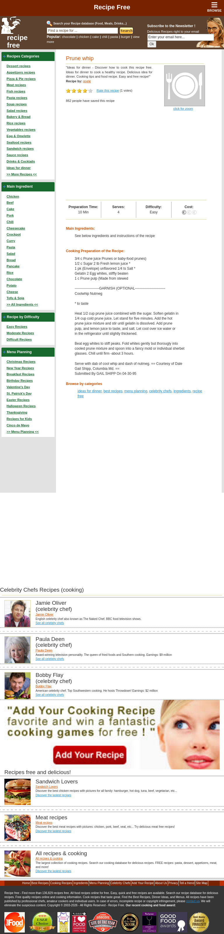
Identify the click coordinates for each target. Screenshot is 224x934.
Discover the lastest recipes (53, 795)
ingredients (182, 391)
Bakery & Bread (19, 117)
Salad (11, 253)
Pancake (13, 266)
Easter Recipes (18, 400)
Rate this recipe (108, 90)
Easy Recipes (17, 326)
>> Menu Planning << (23, 431)
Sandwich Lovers (47, 786)
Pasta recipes (17, 98)
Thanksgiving (17, 412)
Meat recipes (16, 85)
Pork (10, 215)
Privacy (173, 883)
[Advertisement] (136, 156)
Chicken (13, 196)
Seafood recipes (19, 142)
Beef (10, 202)
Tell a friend (186, 883)
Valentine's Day (18, 387)
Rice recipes (16, 123)
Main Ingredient (20, 186)
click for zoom (183, 108)
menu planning (135, 391)
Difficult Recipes (19, 339)
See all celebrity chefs (50, 623)
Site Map (201, 883)
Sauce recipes (17, 155)
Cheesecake (16, 228)
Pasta (11, 247)
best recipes (113, 391)
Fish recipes (16, 91)
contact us (193, 901)
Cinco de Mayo (18, 425)
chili (104, 37)
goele (87, 81)
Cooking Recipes (61, 883)
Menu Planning (19, 352)
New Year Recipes (20, 368)
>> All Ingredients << (22, 304)
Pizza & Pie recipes (21, 79)
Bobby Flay (44, 686)
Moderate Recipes (20, 333)
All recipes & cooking (49, 858)
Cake (10, 209)
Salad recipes (17, 110)
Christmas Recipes (21, 361)
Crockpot (14, 234)
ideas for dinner (90, 391)
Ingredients (81, 883)
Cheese (12, 292)
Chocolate (14, 279)
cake (95, 37)
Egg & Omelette (19, 136)
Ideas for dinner (19, 168)
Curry (11, 241)
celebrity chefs (160, 391)
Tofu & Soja (15, 298)
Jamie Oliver (44, 614)
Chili (10, 222)
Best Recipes (40, 883)
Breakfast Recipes (20, 374)
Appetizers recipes (21, 72)
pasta (114, 37)
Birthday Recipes (20, 380)
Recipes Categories (23, 56)
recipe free (17, 41)
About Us (161, 883)
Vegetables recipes (21, 129)
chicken (83, 37)
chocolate (69, 37)
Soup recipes (17, 104)
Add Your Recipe (143, 883)
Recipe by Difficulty (23, 317)
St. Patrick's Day (19, 393)
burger (125, 37)
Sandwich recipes (20, 148)
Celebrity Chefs (120, 883)
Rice (10, 272)
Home (26, 883)
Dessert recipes (19, 66)
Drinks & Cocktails (21, 161)
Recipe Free (112, 7)
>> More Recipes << (22, 174)
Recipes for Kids (19, 419)
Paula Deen (44, 650)
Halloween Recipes (21, 406)
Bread (11, 260)
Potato (12, 285)
